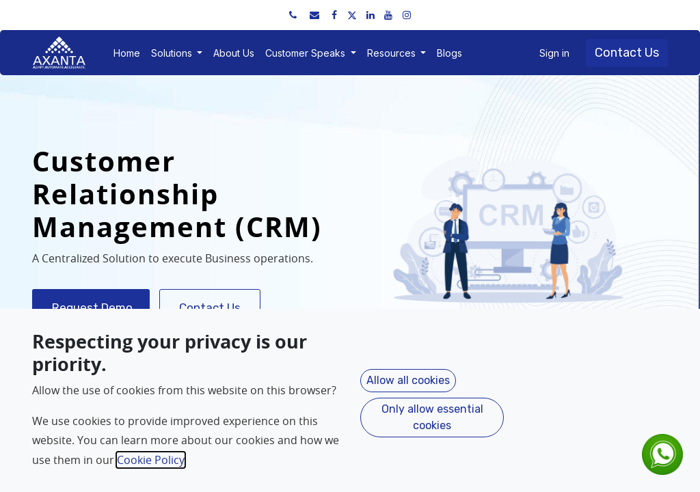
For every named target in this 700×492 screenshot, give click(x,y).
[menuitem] (127, 53)
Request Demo (91, 307)
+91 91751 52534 (85, 14)
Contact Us (627, 52)
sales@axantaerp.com (186, 14)
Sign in (554, 53)
